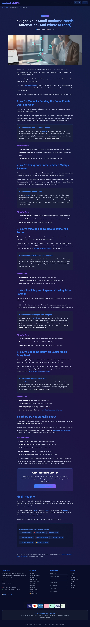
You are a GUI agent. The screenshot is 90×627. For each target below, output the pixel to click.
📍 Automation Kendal (53, 532)
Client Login (77, 2)
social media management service (52, 410)
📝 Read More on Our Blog (42, 542)
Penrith (44, 131)
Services (56, 2)
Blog (7, 7)
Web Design (32, 573)
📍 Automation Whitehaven (42, 537)
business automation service (42, 248)
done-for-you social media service (39, 371)
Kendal (27, 382)
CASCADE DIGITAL (11, 3)
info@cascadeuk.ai (7, 594)
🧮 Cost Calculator (33, 593)
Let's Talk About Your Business (45, 486)
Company (69, 2)
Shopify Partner (32, 577)
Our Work (72, 575)
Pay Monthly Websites (34, 579)
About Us (72, 573)
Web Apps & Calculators (34, 575)
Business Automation (34, 581)
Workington (36, 318)
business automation (31, 85)
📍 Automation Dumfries (57, 537)
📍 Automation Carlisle (25, 532)
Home (51, 2)
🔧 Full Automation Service (26, 542)
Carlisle (28, 195)
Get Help (85, 2)
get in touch (24, 556)
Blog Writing (32, 587)
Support (72, 587)
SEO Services (32, 583)
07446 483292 (6, 593)
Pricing (31, 591)
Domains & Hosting (33, 589)
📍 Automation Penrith (39, 532)
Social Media (32, 585)
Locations (62, 2)
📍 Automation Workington (26, 537)
